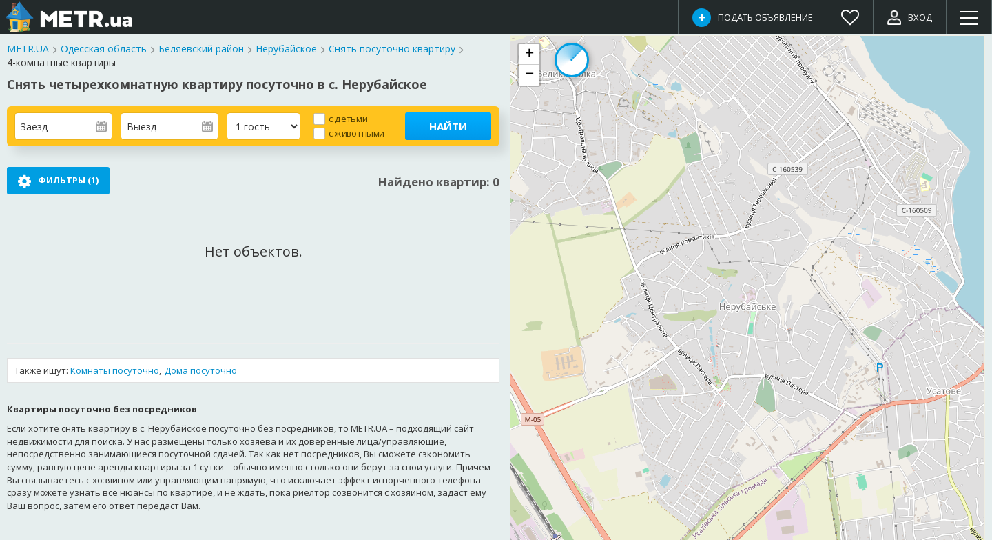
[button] (529, 54)
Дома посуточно (201, 370)
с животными (356, 133)
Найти (448, 126)
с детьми (348, 118)
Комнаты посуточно (114, 370)
